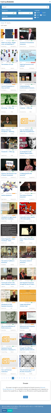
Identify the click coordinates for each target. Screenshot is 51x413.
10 (24, 378)
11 (26, 378)
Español (38, 15)
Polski (37, 17)
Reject (4, 410)
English (44, 12)
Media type (5, 16)
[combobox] (17, 18)
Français (44, 15)
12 (29, 378)
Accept (10, 410)
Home (2, 23)
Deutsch (38, 12)
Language (37, 10)
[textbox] (17, 19)
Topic (19, 10)
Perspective (5, 10)
